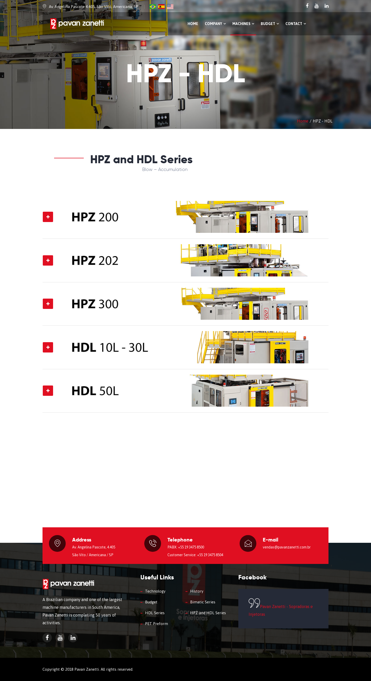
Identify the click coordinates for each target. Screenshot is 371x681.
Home (193, 24)
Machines (243, 24)
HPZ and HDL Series (208, 613)
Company (215, 24)
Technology (155, 591)
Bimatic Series (202, 602)
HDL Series (155, 613)
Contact (295, 24)
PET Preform (156, 623)
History (196, 591)
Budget (270, 24)
